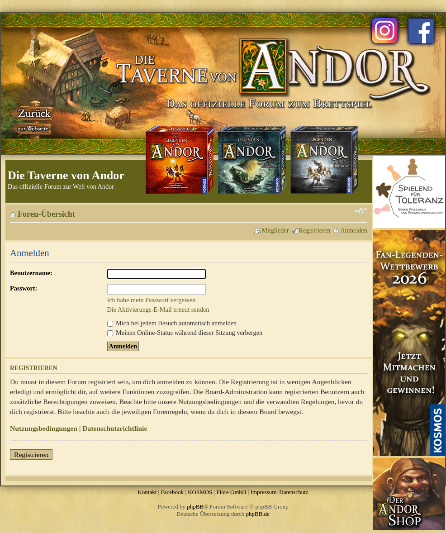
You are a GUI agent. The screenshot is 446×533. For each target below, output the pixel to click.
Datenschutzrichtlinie (114, 428)
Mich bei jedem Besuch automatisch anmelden (172, 323)
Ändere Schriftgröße (360, 211)
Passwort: (23, 288)
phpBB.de (258, 513)
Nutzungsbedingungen (43, 428)
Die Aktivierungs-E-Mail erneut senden (158, 309)
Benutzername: (31, 272)
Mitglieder (275, 230)
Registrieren (315, 230)
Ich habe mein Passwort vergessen (151, 300)
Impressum (264, 492)
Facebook (172, 492)
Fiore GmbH (231, 492)
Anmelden (353, 230)
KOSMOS (200, 492)
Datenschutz (293, 492)
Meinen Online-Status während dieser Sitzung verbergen (185, 332)
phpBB (195, 506)
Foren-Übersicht (46, 214)
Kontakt (147, 492)
